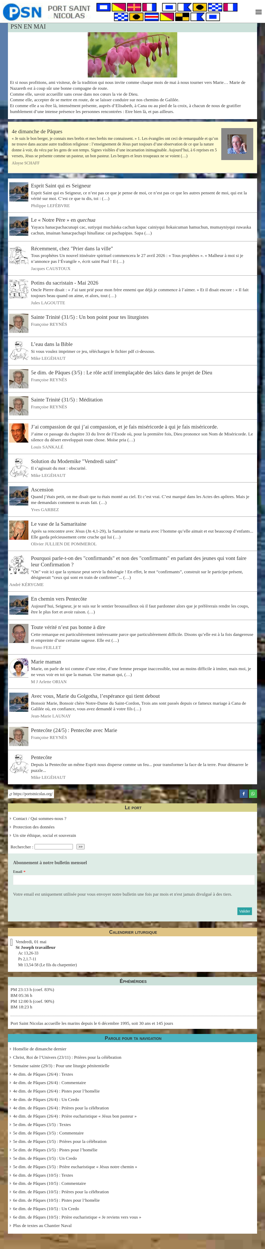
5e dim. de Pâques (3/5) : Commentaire (48, 1132)
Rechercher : (21, 846)
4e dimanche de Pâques (37, 131)
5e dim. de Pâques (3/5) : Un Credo (45, 1158)
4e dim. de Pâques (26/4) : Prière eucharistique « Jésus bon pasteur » (75, 1116)
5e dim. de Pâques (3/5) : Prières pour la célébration (59, 1141)
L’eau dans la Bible (52, 344)
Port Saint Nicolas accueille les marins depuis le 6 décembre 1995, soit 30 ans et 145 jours (91, 1023)
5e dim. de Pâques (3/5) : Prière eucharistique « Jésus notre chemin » (75, 1166)
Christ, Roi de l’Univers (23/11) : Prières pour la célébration (67, 1057)
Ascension (42, 490)
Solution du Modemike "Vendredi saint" (74, 461)
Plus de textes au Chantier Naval (42, 1225)
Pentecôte (41, 757)
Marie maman (46, 661)
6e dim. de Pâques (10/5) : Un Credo (46, 1208)
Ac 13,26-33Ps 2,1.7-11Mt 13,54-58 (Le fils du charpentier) (47, 959)
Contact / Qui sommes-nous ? (39, 818)
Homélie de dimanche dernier (40, 1048)
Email (17, 872)
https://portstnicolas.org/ (31, 794)
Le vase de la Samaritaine (58, 524)
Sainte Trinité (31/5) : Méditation (67, 400)
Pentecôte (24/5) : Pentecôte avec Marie (74, 730)
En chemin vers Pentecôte (59, 599)
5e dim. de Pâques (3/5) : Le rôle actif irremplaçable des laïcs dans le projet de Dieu (121, 372)
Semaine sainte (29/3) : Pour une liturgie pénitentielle (61, 1065)
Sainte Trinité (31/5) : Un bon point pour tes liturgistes (90, 317)
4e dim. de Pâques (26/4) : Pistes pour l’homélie (56, 1091)
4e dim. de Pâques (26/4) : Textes (43, 1074)
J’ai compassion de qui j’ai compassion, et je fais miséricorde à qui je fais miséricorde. (124, 427)
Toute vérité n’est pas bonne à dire (68, 627)
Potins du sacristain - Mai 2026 (64, 282)
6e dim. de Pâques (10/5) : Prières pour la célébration (61, 1191)
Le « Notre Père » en (63, 220)
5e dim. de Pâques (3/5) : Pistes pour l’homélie (55, 1149)
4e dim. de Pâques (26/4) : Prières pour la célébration (61, 1107)
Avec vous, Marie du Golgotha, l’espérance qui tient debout (95, 696)
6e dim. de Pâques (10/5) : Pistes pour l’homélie (56, 1200)
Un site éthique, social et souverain (44, 835)
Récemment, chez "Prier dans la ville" (72, 248)
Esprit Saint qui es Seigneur (61, 186)
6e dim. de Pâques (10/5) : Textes (43, 1175)
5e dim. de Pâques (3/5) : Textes (42, 1124)
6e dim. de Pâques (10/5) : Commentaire (49, 1183)
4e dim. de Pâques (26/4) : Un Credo (46, 1099)
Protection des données (33, 826)
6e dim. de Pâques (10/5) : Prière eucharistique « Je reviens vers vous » (77, 1217)
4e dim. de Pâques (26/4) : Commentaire (49, 1082)
